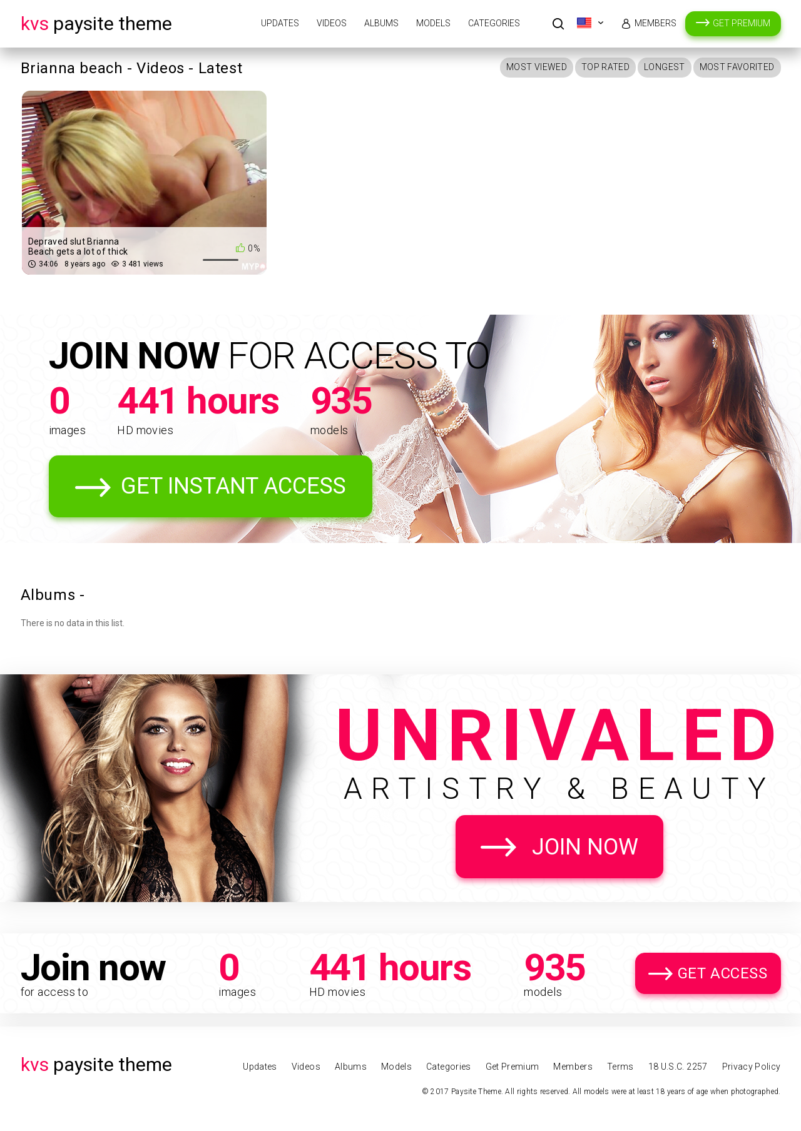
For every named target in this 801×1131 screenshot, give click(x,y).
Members (655, 23)
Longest (664, 67)
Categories (494, 23)
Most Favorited (737, 67)
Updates (280, 23)
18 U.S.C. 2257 (678, 1067)
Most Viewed (536, 67)
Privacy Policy (751, 1067)
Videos (332, 23)
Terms (620, 1067)
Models (433, 23)
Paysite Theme (96, 23)
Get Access (723, 973)
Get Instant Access (233, 486)
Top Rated (605, 67)
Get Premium (741, 23)
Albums (381, 23)
